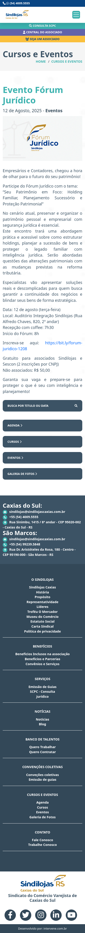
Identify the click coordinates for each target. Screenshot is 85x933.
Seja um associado (42, 39)
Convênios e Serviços (42, 664)
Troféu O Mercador (42, 611)
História (42, 592)
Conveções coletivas (42, 775)
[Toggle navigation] (76, 15)
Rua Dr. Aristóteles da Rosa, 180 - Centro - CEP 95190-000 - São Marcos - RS (39, 552)
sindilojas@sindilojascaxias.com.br (34, 511)
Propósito (42, 597)
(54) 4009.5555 (16, 3)
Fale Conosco (42, 840)
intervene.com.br (55, 928)
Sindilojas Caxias (42, 587)
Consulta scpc (42, 26)
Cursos (14, 442)
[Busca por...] (36, 406)
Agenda (14, 425)
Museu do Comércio (42, 616)
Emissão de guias (42, 779)
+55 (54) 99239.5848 (21, 544)
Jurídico (42, 696)
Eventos (15, 458)
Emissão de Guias (43, 687)
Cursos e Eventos (66, 61)
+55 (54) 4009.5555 (20, 517)
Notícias (42, 719)
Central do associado (42, 32)
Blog (42, 724)
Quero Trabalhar (42, 747)
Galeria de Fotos (22, 474)
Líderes (43, 607)
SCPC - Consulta (42, 691)
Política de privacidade (42, 631)
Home (41, 61)
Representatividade (42, 602)
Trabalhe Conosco (42, 845)
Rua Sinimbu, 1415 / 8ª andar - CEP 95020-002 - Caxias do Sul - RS (42, 524)
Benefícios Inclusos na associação (42, 654)
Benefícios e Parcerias (42, 659)
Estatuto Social (42, 621)
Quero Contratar (42, 752)
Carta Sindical (42, 626)
